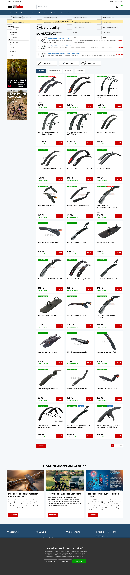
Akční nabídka (13, 30)
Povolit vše (79, 561)
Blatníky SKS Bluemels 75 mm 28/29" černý (77, 133)
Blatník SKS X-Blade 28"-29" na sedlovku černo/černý (78, 426)
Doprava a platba (17, 1)
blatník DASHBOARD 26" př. (106, 352)
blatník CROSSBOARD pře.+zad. (78, 206)
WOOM (12, 56)
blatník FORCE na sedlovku (77, 389)
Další (120, 446)
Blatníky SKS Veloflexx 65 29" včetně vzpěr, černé (48, 133)
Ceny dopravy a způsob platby (44, 537)
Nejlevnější (70, 71)
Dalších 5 (41, 446)
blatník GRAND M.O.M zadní (77, 352)
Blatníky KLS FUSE (103, 169)
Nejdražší (82, 71)
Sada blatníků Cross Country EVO (50, 96)
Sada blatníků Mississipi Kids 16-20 (79, 280)
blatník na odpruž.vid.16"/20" (48, 389)
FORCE (12, 47)
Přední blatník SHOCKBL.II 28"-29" (50, 279)
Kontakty (9, 1)
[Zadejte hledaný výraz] (53, 6)
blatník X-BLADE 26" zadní (76, 315)
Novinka (11, 34)
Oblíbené (41, 71)
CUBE (11, 45)
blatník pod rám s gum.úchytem (49, 315)
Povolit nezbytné (50, 561)
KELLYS (12, 49)
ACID (11, 42)
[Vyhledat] (72, 6)
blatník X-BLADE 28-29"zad (107, 279)
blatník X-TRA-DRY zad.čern (107, 389)
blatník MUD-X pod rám (105, 242)
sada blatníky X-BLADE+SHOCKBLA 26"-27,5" (107, 206)
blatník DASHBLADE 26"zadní (48, 242)
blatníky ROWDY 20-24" (46, 206)
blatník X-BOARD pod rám (47, 352)
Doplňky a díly (14, 16)
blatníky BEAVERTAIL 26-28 (106, 132)
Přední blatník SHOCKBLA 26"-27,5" (106, 316)
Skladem (11, 32)
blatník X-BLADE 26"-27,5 (76, 242)
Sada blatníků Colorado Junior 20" (79, 169)
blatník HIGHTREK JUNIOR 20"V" (49, 169)
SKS (11, 53)
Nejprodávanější (55, 71)
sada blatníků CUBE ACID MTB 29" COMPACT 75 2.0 (50, 426)
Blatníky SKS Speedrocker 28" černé (107, 97)
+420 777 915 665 (118, 1)
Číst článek (13, 514)
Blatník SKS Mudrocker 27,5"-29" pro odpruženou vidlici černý (108, 426)
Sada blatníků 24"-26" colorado (78, 96)
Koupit (60, 106)
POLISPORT (13, 51)
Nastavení (65, 561)
